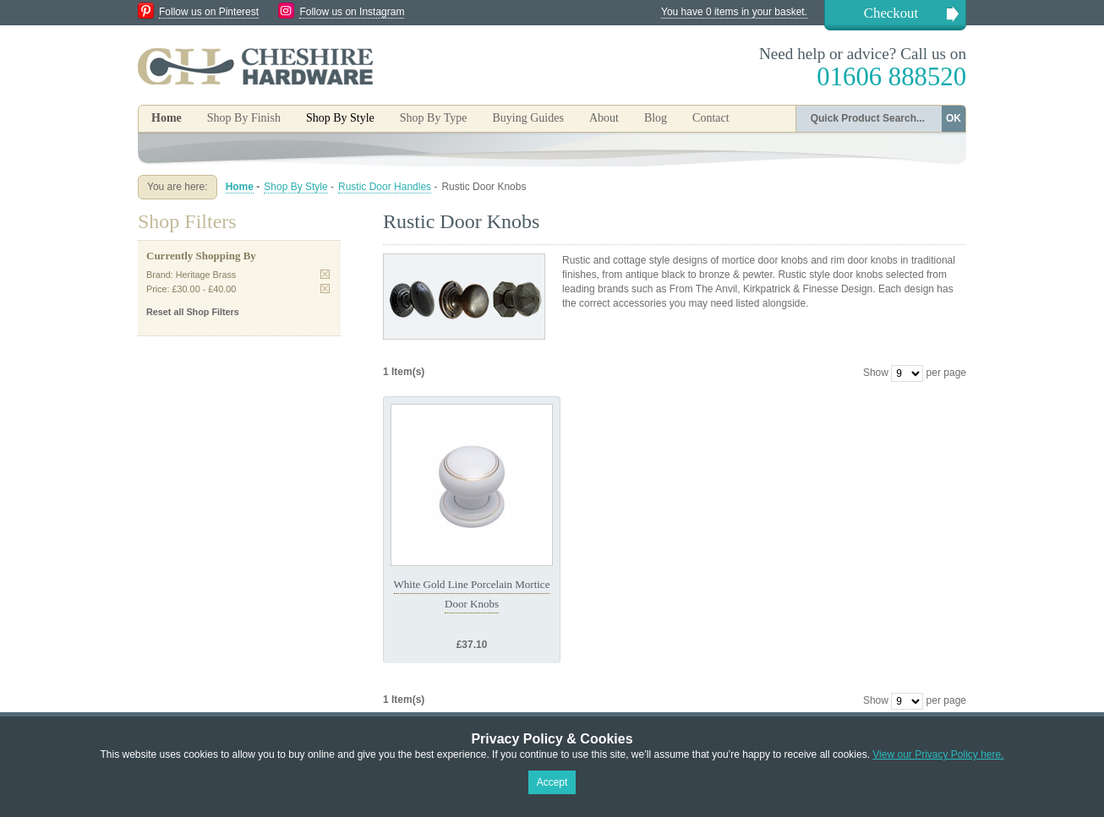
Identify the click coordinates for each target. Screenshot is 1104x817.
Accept (552, 782)
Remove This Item (325, 274)
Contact (711, 118)
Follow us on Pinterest (209, 12)
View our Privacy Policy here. (937, 754)
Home (166, 118)
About (604, 118)
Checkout (891, 13)
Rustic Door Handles (384, 187)
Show (875, 373)
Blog (655, 118)
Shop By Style (295, 187)
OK (953, 118)
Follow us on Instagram (351, 12)
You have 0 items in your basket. (734, 12)
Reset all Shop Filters (192, 312)
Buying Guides (527, 118)
